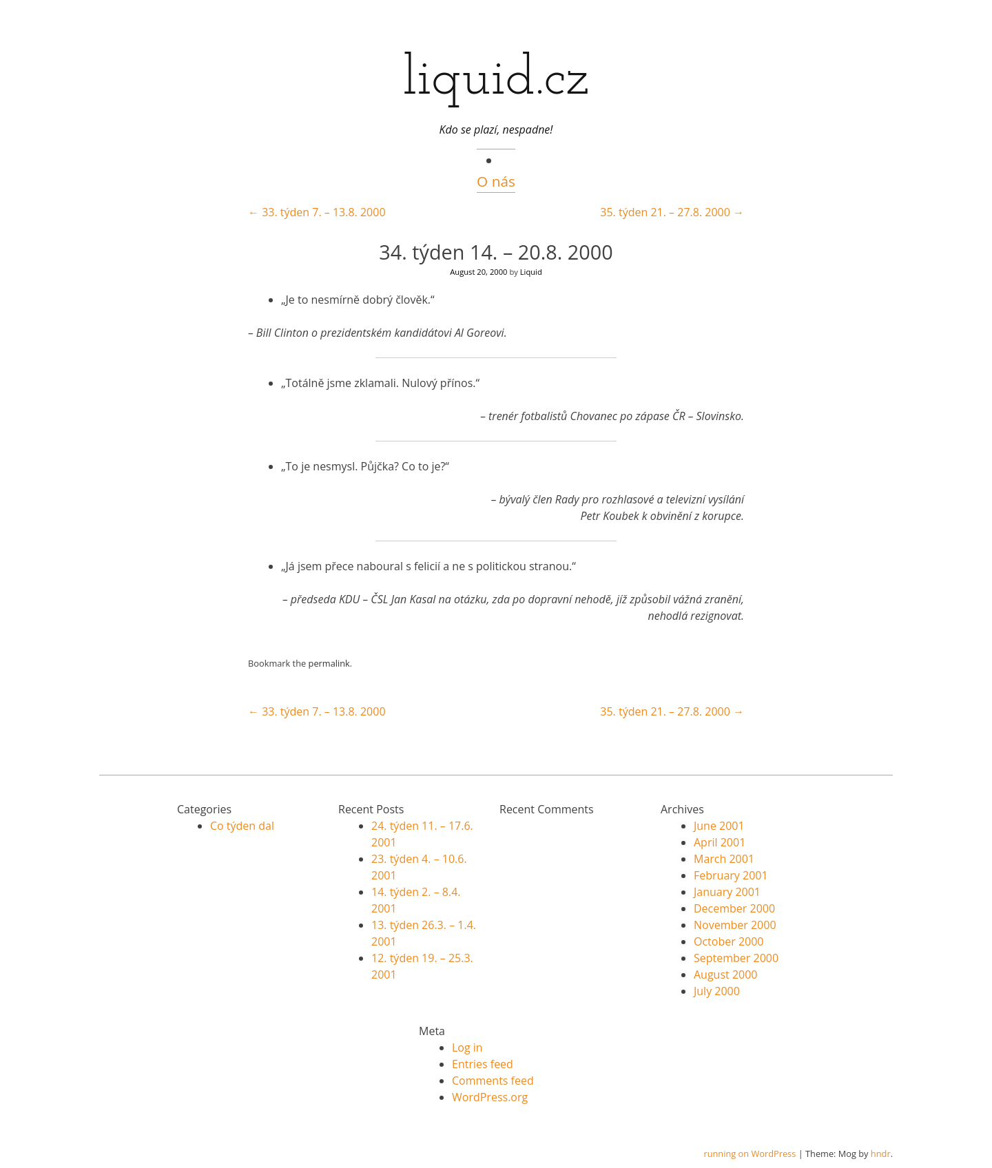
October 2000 (729, 941)
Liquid (531, 272)
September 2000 (736, 958)
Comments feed (493, 1080)
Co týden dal (242, 825)
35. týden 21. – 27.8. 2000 (672, 212)
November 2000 (735, 924)
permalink (329, 663)
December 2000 (734, 908)
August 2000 (726, 974)
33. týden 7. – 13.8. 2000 (317, 212)
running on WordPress (749, 1153)
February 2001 (731, 875)
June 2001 (719, 825)
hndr (881, 1153)
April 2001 (719, 842)
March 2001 (724, 858)
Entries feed (482, 1064)
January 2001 (727, 891)
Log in (467, 1047)
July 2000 (717, 991)
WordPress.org (490, 1097)
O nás (496, 181)
